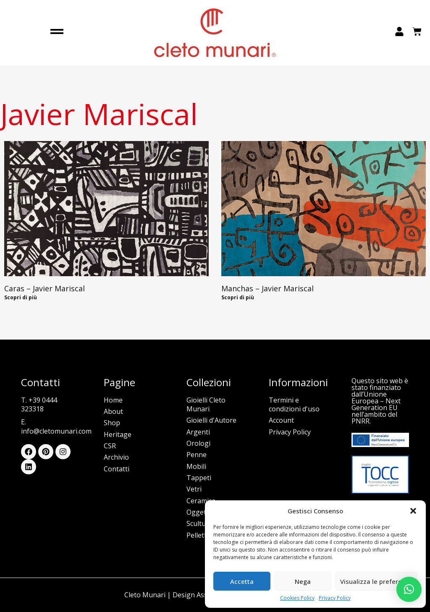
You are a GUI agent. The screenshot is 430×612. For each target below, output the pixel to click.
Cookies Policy (297, 598)
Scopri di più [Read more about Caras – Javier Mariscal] (20, 297)
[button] (413, 511)
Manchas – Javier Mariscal (267, 288)
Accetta (242, 581)
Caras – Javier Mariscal (44, 288)
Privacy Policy (335, 598)
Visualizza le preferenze (376, 581)
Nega (303, 581)
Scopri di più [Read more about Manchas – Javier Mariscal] (237, 297)
